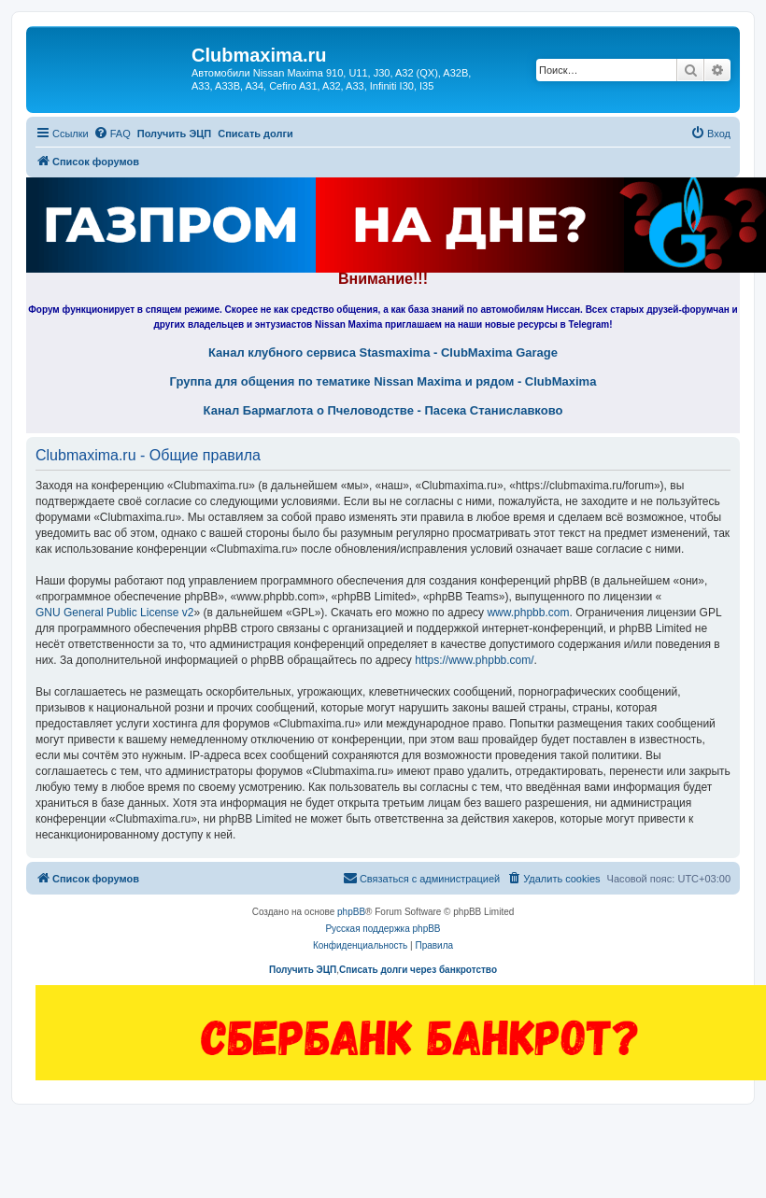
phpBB (351, 912)
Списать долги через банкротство (418, 970)
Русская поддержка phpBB (382, 928)
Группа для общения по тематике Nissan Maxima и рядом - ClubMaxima (383, 381)
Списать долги (255, 133)
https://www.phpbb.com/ (474, 660)
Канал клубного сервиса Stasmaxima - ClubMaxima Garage (383, 352)
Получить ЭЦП (174, 133)
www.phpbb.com (528, 612)
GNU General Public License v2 (114, 612)
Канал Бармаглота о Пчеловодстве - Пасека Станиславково (383, 410)
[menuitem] (112, 133)
